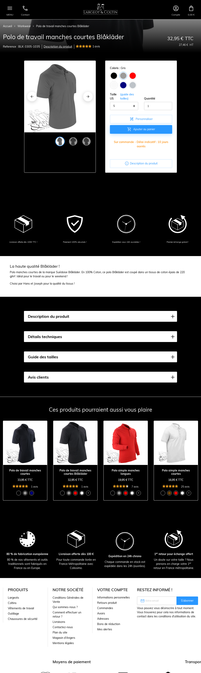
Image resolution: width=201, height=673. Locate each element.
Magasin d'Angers (64, 638)
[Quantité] (158, 106)
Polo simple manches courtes (176, 472)
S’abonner (187, 600)
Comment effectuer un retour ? (67, 614)
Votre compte (112, 589)
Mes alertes (104, 629)
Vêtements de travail (21, 608)
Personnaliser (141, 119)
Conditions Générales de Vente (68, 600)
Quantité (149, 98)
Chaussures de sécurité (22, 619)
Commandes (105, 608)
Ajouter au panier (141, 129)
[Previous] (32, 96)
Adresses (103, 618)
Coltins (12, 603)
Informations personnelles (113, 597)
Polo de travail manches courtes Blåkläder (75, 472)
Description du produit (58, 46)
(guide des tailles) (127, 96)
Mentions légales (63, 643)
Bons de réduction (108, 624)
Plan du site (60, 632)
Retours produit (107, 603)
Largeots (13, 597)
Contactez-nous (63, 627)
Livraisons (59, 622)
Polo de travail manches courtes (25, 472)
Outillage (13, 613)
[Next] (88, 96)
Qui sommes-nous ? (65, 607)
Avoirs (101, 613)
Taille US (124, 96)
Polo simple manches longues (126, 472)
